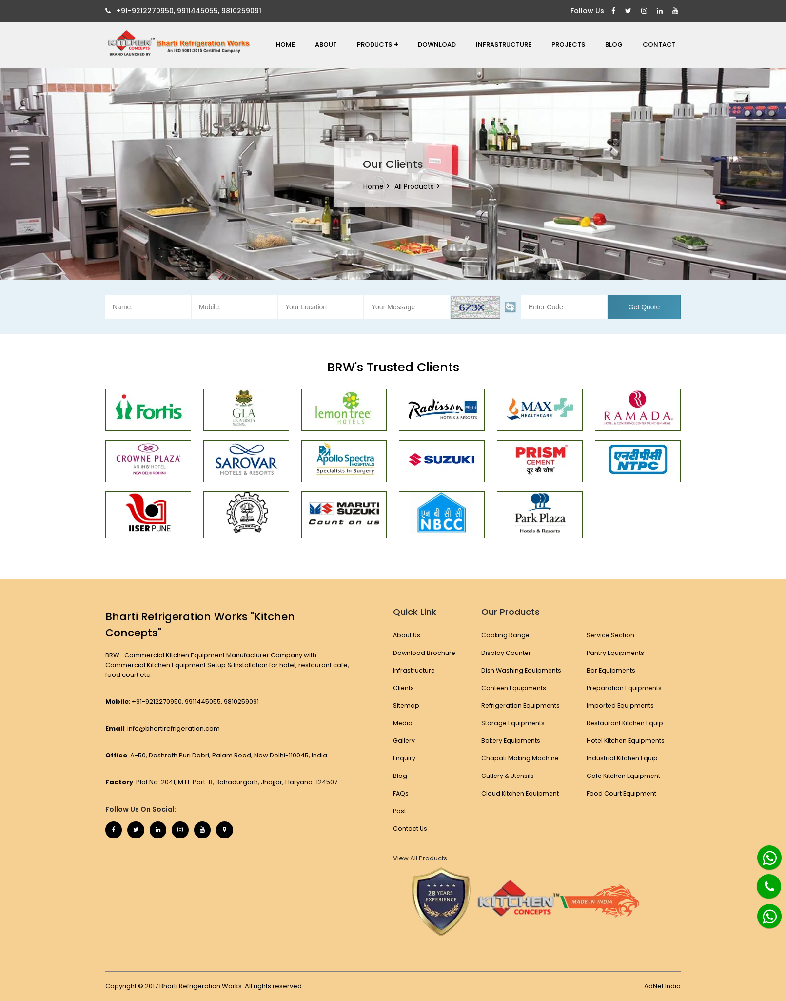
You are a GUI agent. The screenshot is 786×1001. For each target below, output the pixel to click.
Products (377, 44)
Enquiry (404, 758)
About (326, 44)
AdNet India (662, 986)
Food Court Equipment (621, 793)
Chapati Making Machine (519, 758)
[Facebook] (614, 11)
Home (285, 44)
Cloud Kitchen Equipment (520, 793)
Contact (659, 44)
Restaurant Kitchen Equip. (626, 723)
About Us (407, 635)
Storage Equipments (512, 723)
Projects (568, 44)
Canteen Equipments (513, 688)
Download (437, 44)
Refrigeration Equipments (520, 705)
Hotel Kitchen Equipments (626, 740)
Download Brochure (424, 652)
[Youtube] (676, 11)
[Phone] (761, 880)
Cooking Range (505, 635)
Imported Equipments (620, 705)
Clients (403, 688)
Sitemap (406, 705)
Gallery (404, 740)
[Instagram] (645, 11)
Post (400, 811)
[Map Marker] (239, 831)
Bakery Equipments (510, 740)
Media (403, 723)
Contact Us (410, 828)
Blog (614, 44)
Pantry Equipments (615, 652)
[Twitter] (629, 11)
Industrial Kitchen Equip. (623, 758)
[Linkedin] (661, 11)
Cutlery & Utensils (507, 775)
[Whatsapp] (764, 853)
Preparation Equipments (624, 688)
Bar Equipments (611, 670)
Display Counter (505, 652)
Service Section (610, 635)
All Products (414, 186)
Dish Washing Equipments (521, 670)
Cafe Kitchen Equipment (624, 775)
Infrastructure (503, 44)
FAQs (401, 793)
